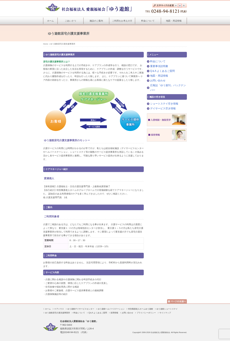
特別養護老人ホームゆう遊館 (140, 309)
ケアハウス (59, 309)
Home (45, 44)
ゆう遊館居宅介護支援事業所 (57, 313)
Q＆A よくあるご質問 (162, 71)
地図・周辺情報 (174, 20)
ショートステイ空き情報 (164, 103)
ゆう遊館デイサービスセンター (80, 309)
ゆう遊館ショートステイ (167, 309)
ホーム (50, 20)
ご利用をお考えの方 (122, 20)
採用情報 (114, 313)
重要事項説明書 (159, 66)
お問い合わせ (157, 80)
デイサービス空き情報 (163, 108)
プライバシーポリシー (146, 313)
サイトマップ (165, 313)
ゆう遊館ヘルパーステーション (111, 309)
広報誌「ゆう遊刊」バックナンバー (168, 87)
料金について (148, 20)
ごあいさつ (70, 20)
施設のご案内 (96, 20)
